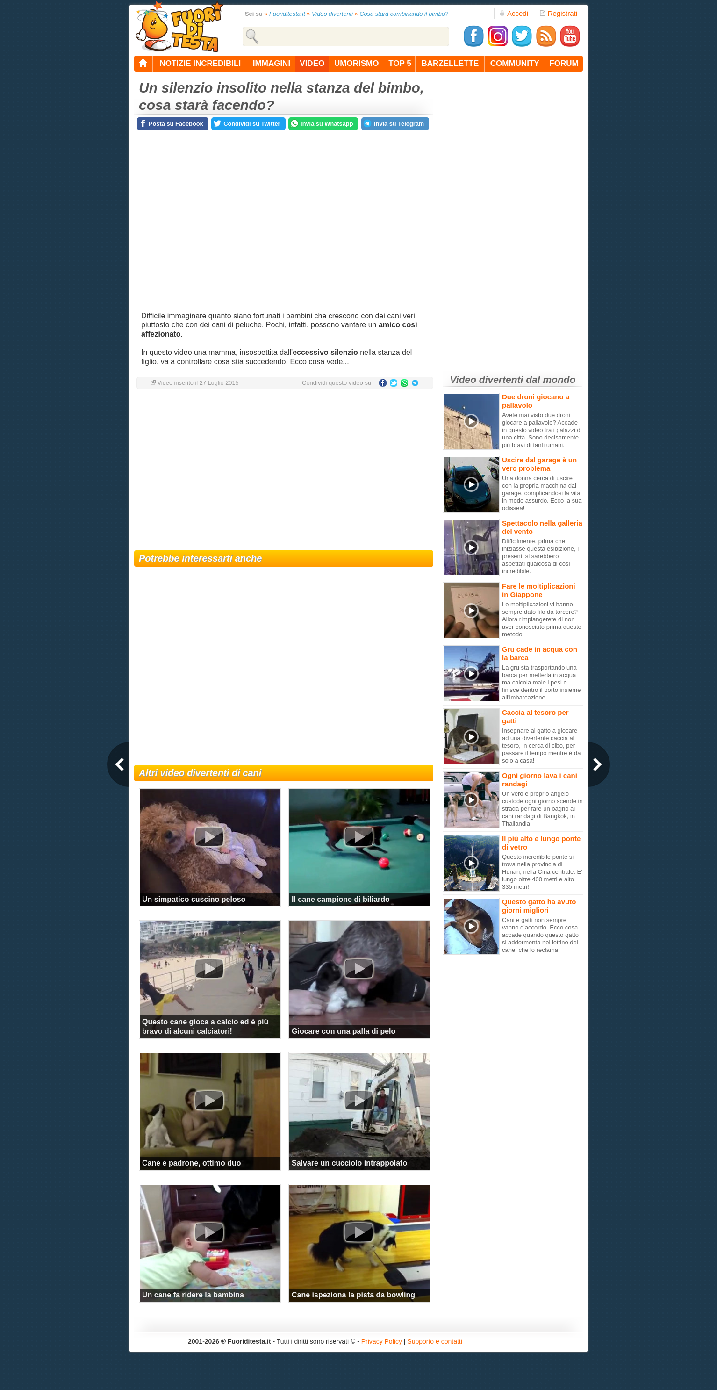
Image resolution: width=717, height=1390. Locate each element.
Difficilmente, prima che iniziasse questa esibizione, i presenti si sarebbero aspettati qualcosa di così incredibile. (540, 556)
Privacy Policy (381, 1341)
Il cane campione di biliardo (341, 899)
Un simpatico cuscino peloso (193, 899)
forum (563, 63)
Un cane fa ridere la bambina (193, 1295)
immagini (271, 63)
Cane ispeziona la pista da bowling (353, 1295)
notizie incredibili (200, 63)
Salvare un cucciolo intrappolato (349, 1163)
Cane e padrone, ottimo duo (191, 1163)
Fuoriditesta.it (287, 13)
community (514, 63)
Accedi (513, 13)
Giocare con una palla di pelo (343, 1031)
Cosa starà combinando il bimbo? (403, 13)
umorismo (356, 63)
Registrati (558, 13)
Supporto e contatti (434, 1341)
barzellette (450, 63)
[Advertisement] (283, 470)
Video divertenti (332, 13)
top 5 (399, 63)
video (312, 63)
